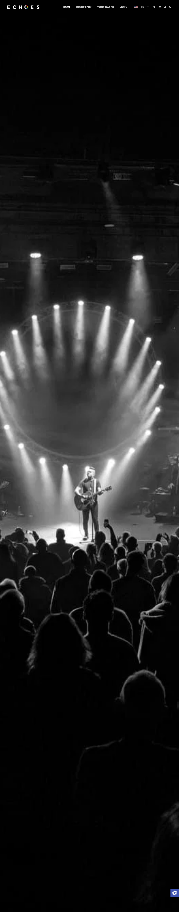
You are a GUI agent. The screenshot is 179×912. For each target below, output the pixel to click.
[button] (154, 7)
